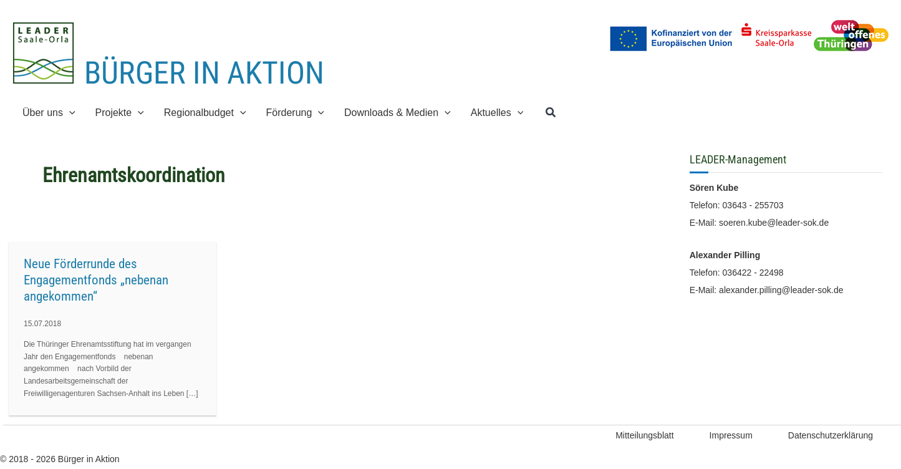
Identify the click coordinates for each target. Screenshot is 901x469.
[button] (69, 112)
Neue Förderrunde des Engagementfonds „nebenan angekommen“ (96, 280)
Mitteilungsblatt (644, 435)
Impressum (731, 435)
